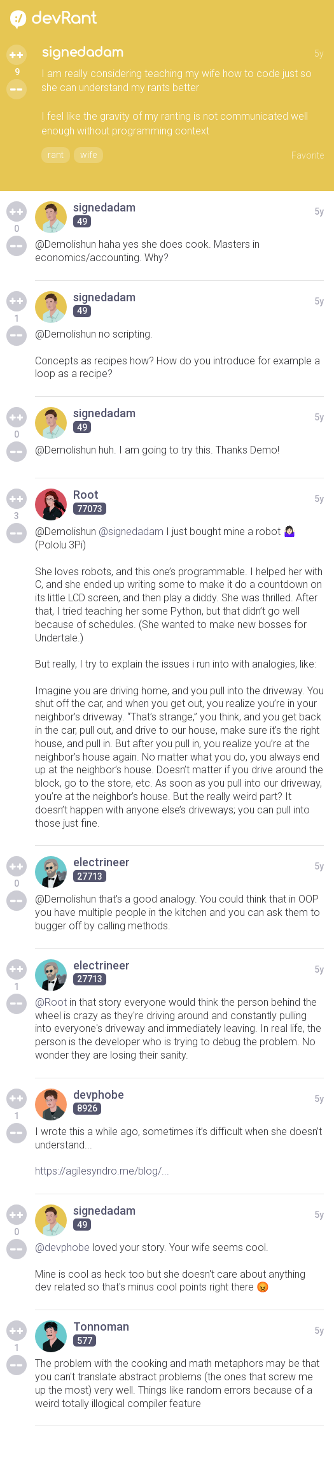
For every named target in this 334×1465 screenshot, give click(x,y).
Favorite (307, 155)
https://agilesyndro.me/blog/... (102, 1171)
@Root (51, 1002)
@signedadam (131, 531)
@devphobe (62, 1247)
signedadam (82, 52)
